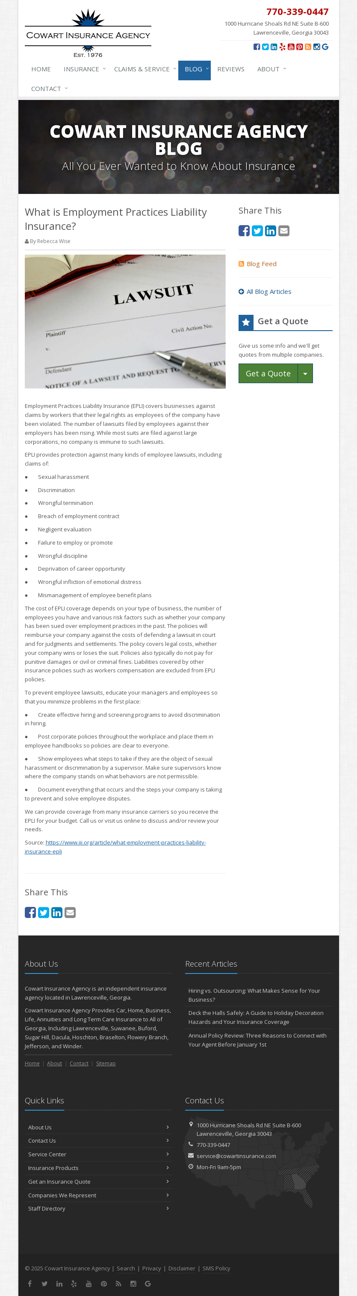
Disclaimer (181, 1268)
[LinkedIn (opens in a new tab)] (274, 46)
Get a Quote (268, 373)
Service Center (98, 1154)
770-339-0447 (213, 1145)
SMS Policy (216, 1268)
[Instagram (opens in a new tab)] (316, 46)
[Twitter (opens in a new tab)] (265, 46)
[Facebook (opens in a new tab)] (257, 46)
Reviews (231, 69)
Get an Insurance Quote (98, 1181)
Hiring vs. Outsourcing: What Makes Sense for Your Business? (254, 995)
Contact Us (98, 1140)
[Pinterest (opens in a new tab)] (299, 46)
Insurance (83, 68)
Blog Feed (258, 263)
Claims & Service (143, 68)
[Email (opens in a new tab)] (70, 912)
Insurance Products (98, 1168)
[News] (308, 46)
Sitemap (106, 1063)
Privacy (151, 1268)
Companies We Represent (98, 1195)
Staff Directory (98, 1208)
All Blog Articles (265, 291)
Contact (48, 88)
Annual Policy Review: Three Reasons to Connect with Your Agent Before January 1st (258, 1040)
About (270, 68)
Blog (195, 68)
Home (41, 69)
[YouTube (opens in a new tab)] (291, 46)
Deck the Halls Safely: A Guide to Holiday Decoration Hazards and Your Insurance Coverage (256, 1017)
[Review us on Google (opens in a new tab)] (325, 46)
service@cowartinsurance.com (236, 1156)
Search (126, 1268)
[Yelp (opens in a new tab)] (282, 46)
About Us (98, 1127)
